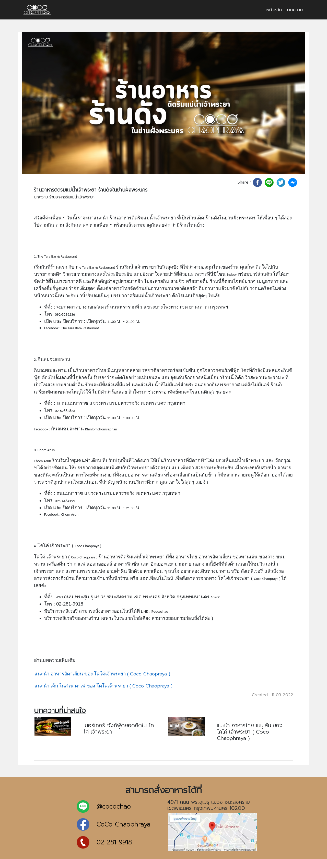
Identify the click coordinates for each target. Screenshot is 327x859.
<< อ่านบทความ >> (102, 741)
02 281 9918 (114, 842)
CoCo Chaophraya (123, 824)
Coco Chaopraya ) (102, 673)
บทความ (295, 9)
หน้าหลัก (274, 9)
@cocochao (114, 806)
